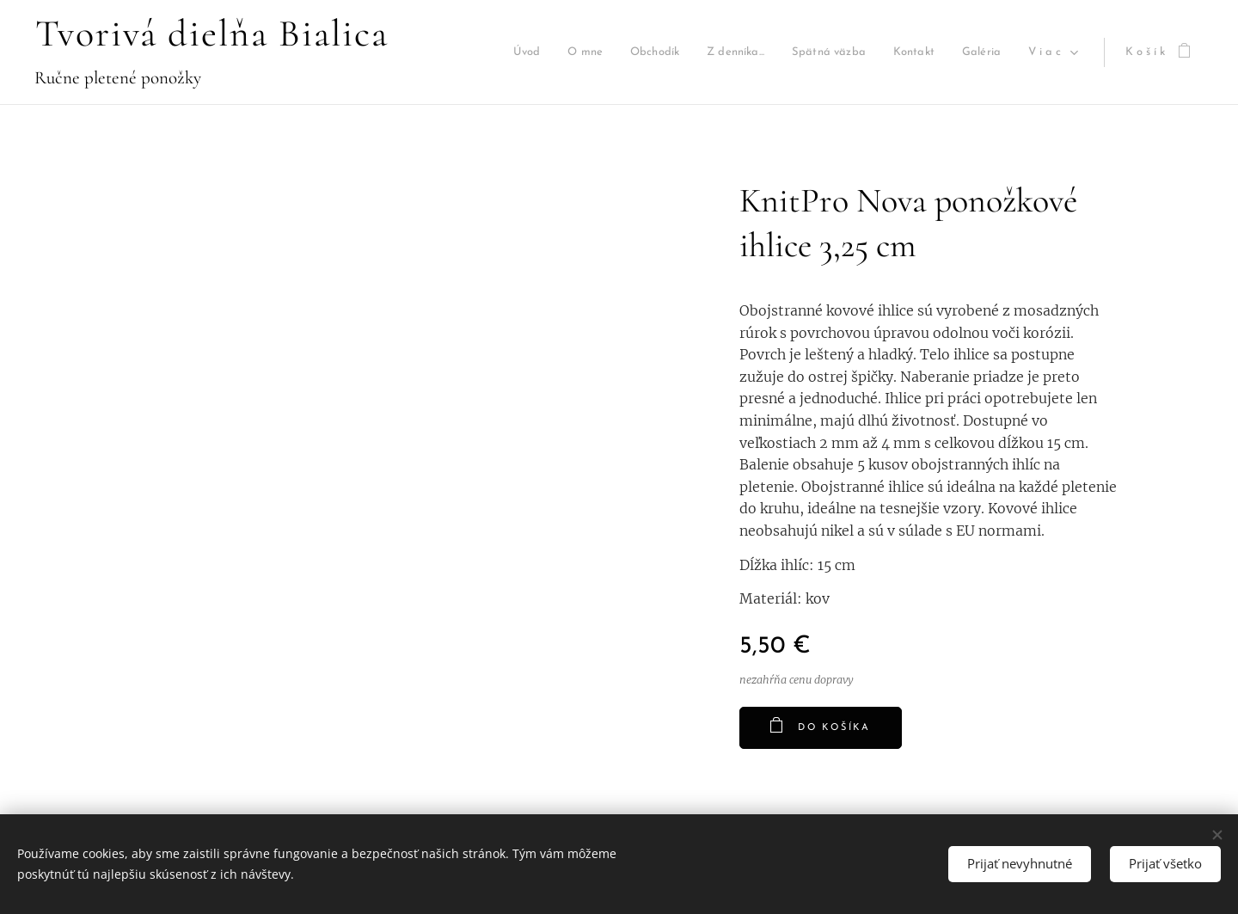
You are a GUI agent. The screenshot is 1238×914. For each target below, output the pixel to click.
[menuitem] (537, 53)
